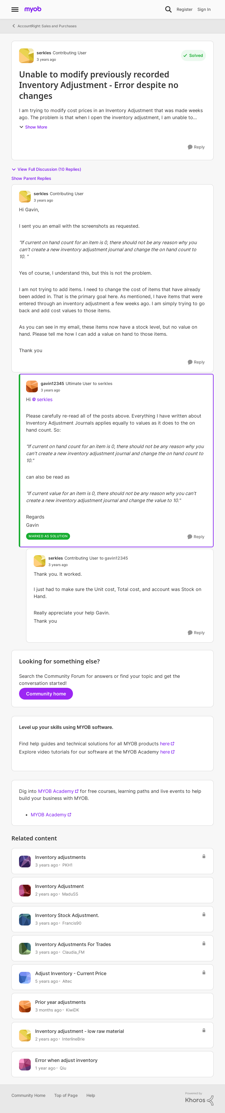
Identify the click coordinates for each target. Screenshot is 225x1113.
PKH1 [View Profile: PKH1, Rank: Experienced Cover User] (67, 864)
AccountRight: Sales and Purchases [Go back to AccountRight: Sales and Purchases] (43, 25)
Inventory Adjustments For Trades (73, 944)
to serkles (102, 383)
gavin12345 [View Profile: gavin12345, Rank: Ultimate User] (52, 383)
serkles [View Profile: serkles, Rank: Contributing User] (44, 52)
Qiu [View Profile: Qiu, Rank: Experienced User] (63, 1067)
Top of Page (66, 1095)
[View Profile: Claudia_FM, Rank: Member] (25, 949)
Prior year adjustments (60, 1002)
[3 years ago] (46, 865)
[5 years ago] (46, 981)
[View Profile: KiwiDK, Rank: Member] (25, 1006)
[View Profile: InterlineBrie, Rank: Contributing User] (25, 1035)
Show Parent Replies (31, 178)
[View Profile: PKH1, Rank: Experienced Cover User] (25, 861)
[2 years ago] (46, 894)
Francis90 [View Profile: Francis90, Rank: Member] (71, 923)
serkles (44, 399)
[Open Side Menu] (14, 9)
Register (184, 9)
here (165, 743)
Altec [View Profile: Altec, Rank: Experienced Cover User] (67, 980)
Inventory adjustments (60, 857)
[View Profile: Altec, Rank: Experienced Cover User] (25, 978)
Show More (33, 126)
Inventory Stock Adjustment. (67, 915)
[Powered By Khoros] (199, 1099)
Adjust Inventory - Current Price (70, 973)
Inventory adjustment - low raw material (79, 1031)
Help (90, 1095)
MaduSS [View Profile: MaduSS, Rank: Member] (70, 893)
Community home (46, 694)
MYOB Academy (56, 791)
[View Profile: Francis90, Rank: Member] (25, 919)
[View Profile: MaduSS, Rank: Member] (25, 890)
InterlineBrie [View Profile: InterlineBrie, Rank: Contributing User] (73, 1038)
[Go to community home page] (33, 9)
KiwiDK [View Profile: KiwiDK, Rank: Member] (72, 1009)
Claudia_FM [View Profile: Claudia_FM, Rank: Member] (73, 952)
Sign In (204, 9)
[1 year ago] (45, 1068)
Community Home (28, 1095)
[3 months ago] (48, 1010)
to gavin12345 (114, 557)
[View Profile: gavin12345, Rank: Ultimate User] (32, 386)
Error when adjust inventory (66, 1060)
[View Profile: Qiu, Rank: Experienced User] (25, 1064)
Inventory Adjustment (59, 886)
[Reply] (196, 147)
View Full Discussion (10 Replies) (46, 169)
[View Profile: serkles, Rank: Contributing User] (26, 55)
